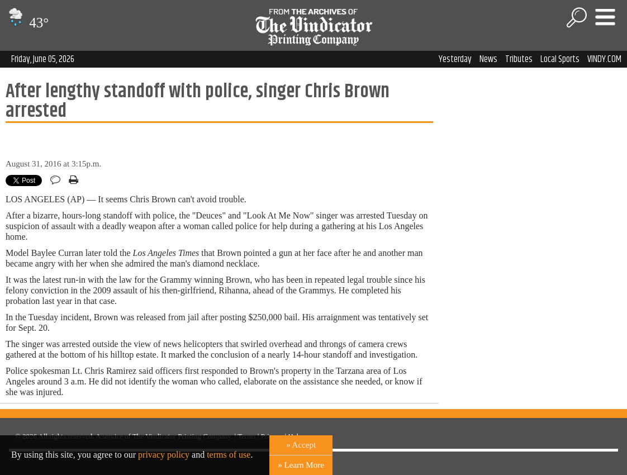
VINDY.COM (604, 59)
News (488, 59)
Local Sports (560, 59)
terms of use (228, 454)
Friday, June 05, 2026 (42, 59)
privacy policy (163, 454)
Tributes (519, 59)
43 (27, 22)
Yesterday (455, 59)
